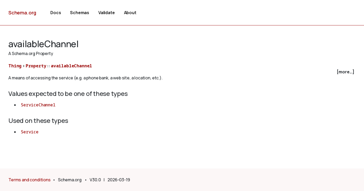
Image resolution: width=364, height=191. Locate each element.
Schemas (79, 12)
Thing (15, 66)
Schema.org (22, 12)
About (130, 12)
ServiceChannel (38, 105)
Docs (55, 12)
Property (36, 66)
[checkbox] (182, 72)
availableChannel (71, 66)
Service (30, 132)
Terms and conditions (29, 180)
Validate (106, 12)
